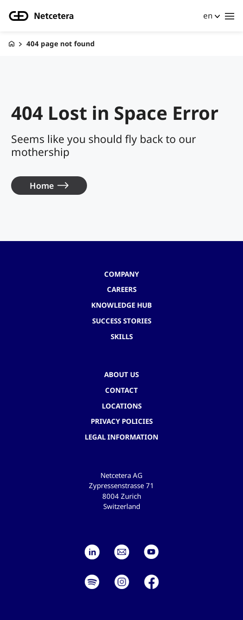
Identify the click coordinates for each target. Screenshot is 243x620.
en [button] (207, 15)
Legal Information (121, 436)
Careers (122, 289)
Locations (122, 405)
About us (121, 374)
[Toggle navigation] (229, 16)
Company (121, 274)
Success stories (121, 320)
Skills (122, 336)
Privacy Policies (122, 421)
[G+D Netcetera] (11, 43)
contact (121, 390)
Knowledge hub (121, 305)
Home (42, 185)
